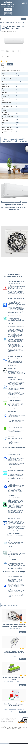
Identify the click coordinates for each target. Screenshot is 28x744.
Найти (23, 19)
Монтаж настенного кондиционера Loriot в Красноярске (14, 208)
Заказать (10, 64)
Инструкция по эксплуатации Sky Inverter (14, 202)
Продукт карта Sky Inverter (14, 204)
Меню (24, 3)
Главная (2, 22)
